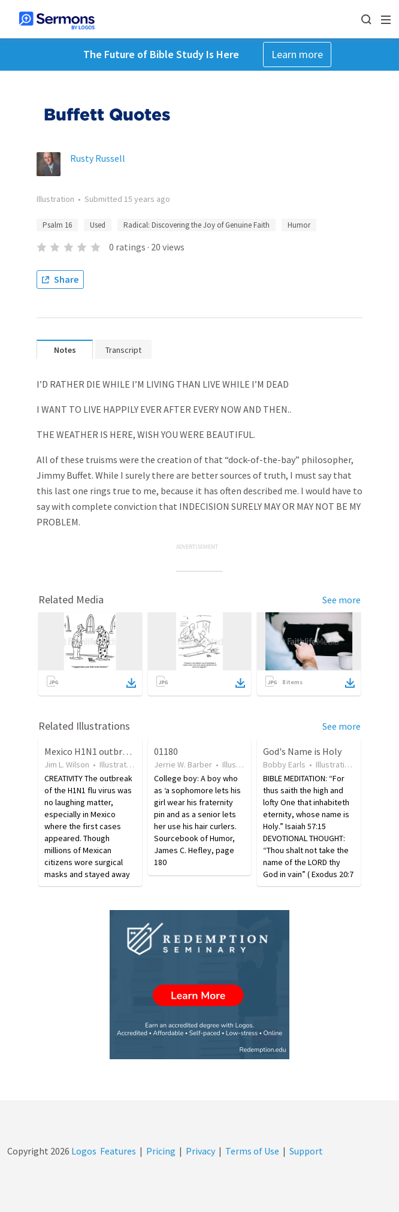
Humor (299, 225)
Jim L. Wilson (66, 764)
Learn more (297, 54)
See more (341, 600)
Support (306, 1151)
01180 (166, 751)
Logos (82, 1151)
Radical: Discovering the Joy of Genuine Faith (196, 225)
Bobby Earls (284, 764)
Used (97, 225)
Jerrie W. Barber (183, 764)
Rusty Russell (97, 158)
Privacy (200, 1151)
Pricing (161, 1151)
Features (118, 1151)
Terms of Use (252, 1151)
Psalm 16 (57, 225)
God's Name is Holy (302, 751)
